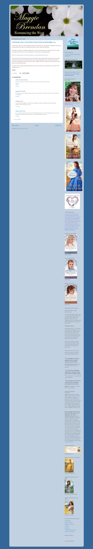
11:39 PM (17, 106)
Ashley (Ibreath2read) (20, 79)
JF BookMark (67, 520)
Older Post (58, 125)
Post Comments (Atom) (22, 128)
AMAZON (67, 528)
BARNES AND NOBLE (70, 531)
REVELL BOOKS (68, 522)
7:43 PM (17, 86)
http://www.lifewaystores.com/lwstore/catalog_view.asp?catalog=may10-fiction (30, 55)
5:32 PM (17, 116)
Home (37, 125)
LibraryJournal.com (69, 441)
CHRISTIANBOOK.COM (70, 529)
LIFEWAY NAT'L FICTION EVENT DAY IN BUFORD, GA (34, 42)
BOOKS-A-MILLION (69, 524)
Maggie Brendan (19, 91)
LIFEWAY (67, 526)
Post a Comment (17, 119)
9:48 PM (17, 96)
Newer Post (15, 125)
